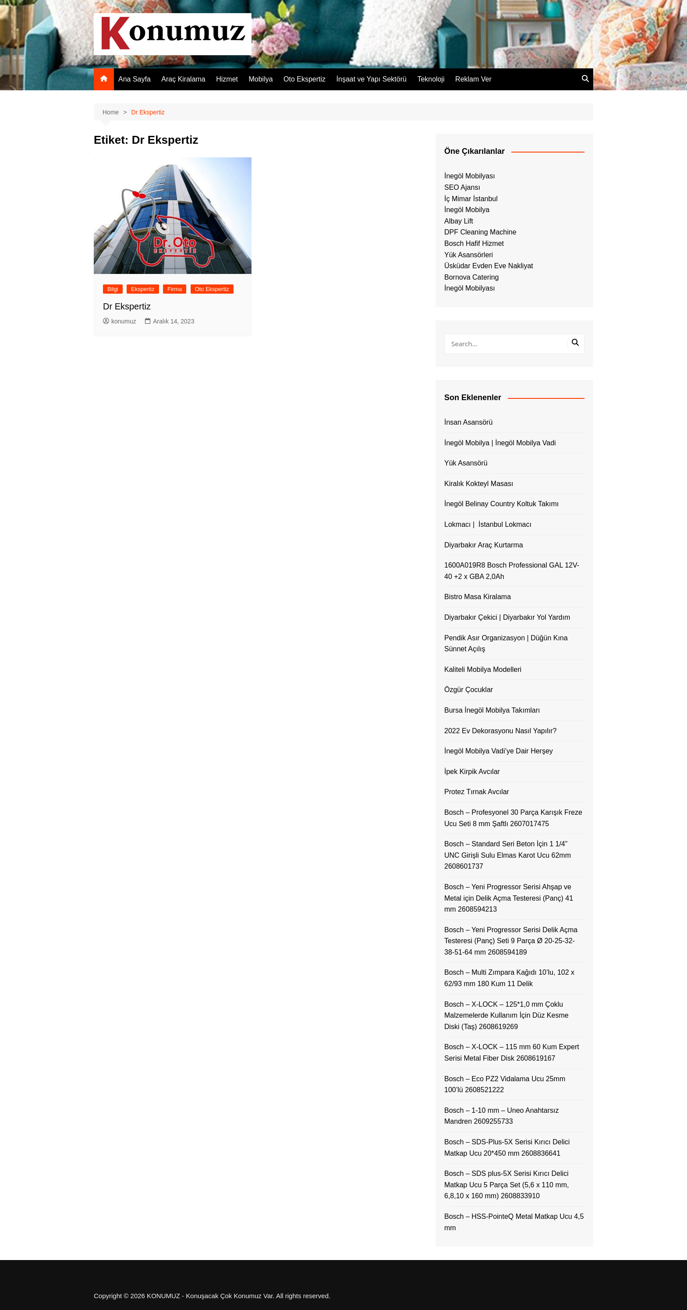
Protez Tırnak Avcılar (476, 791)
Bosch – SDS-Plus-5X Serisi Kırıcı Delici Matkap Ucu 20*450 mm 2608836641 (507, 1147)
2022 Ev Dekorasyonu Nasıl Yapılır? (500, 731)
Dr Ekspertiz (127, 306)
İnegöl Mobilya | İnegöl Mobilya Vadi (500, 443)
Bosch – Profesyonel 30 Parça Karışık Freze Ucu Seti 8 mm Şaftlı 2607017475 (513, 818)
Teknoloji (430, 79)
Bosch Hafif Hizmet (474, 243)
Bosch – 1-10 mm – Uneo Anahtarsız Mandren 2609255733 (501, 1116)
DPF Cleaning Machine (480, 232)
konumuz (119, 321)
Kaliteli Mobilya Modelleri (482, 669)
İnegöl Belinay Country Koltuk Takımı (501, 504)
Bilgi (112, 289)
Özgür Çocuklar (468, 689)
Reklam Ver (473, 79)
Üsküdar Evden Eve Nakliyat (488, 266)
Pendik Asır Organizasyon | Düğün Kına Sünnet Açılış (506, 643)
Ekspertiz (142, 289)
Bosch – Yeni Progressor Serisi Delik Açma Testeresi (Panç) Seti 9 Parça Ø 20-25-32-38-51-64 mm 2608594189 (510, 941)
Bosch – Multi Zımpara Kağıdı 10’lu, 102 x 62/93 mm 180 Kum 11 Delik (509, 978)
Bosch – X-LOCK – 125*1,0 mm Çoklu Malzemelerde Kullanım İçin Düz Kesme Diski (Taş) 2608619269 (506, 1015)
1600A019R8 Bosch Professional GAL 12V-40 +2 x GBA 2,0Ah (511, 570)
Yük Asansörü (466, 463)
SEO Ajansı (462, 187)
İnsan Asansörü (468, 422)
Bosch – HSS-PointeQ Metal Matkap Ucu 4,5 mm (514, 1222)
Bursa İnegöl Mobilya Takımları (492, 710)
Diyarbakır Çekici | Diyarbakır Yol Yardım (507, 617)
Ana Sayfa (134, 79)
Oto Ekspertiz (304, 79)
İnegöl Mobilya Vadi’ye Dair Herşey (498, 751)
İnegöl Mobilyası (469, 176)
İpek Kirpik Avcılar (472, 771)
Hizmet (227, 79)
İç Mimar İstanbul (471, 198)
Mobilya (260, 79)
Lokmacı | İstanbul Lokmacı (487, 524)
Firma (174, 289)
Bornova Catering (471, 277)
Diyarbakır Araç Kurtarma (483, 545)
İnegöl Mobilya (466, 209)
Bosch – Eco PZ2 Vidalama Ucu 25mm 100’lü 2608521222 (504, 1084)
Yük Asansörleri (468, 255)
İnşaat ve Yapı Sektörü (371, 79)
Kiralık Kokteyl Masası (478, 483)
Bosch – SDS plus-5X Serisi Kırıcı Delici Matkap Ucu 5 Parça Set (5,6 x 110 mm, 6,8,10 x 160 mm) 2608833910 (506, 1185)
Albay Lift (458, 221)
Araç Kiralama (183, 79)
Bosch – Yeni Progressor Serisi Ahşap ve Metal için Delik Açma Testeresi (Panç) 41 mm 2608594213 (508, 898)
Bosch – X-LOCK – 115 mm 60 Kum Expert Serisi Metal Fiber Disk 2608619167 (511, 1052)
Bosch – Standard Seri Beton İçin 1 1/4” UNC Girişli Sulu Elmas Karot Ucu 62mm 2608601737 (507, 855)
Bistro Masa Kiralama (477, 596)
